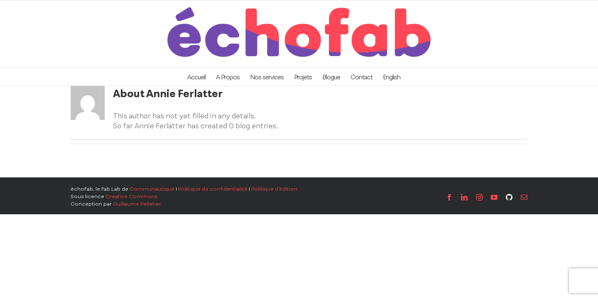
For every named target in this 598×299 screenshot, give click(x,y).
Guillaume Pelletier (137, 204)
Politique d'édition (274, 189)
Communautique (152, 189)
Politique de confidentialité (213, 189)
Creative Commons (131, 196)
